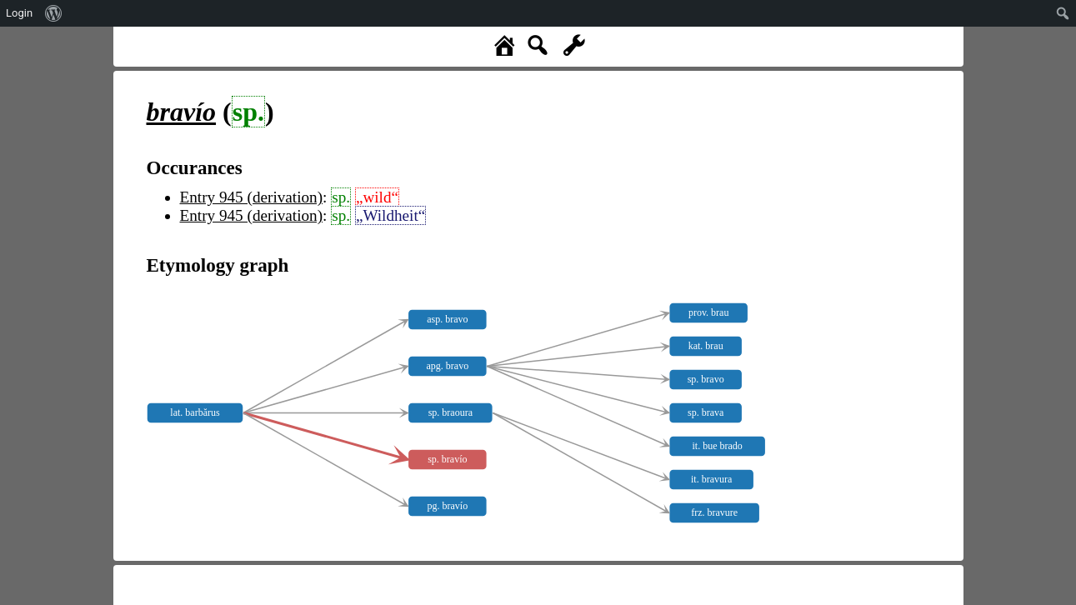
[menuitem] (53, 13)
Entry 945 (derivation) (251, 197)
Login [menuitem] (19, 13)
